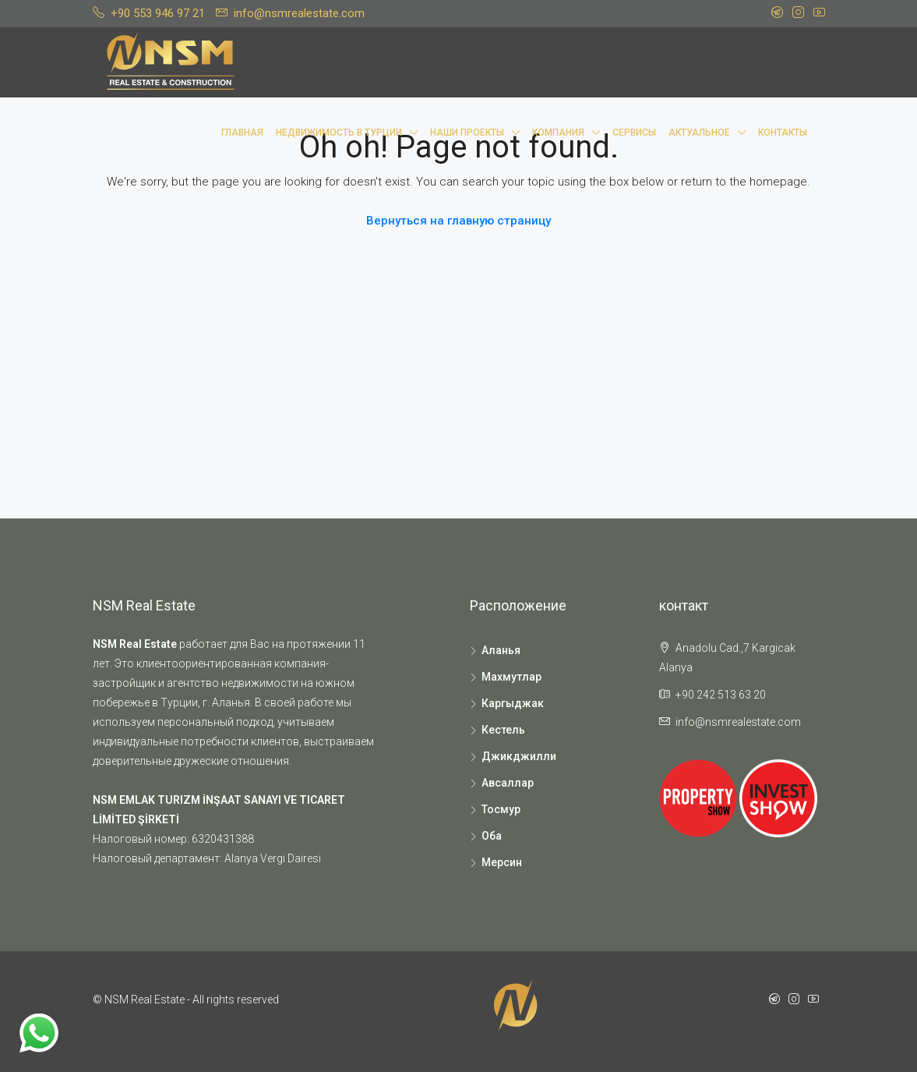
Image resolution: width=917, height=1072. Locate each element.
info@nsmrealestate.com (738, 722)
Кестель (503, 730)
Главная (242, 132)
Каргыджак (512, 703)
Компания (558, 132)
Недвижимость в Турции (339, 132)
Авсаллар (507, 783)
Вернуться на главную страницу (458, 221)
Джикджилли (518, 756)
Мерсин (501, 862)
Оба (491, 836)
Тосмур (500, 809)
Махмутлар (511, 676)
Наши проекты (467, 132)
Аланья (500, 650)
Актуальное (699, 132)
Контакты (782, 132)
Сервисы (634, 132)
